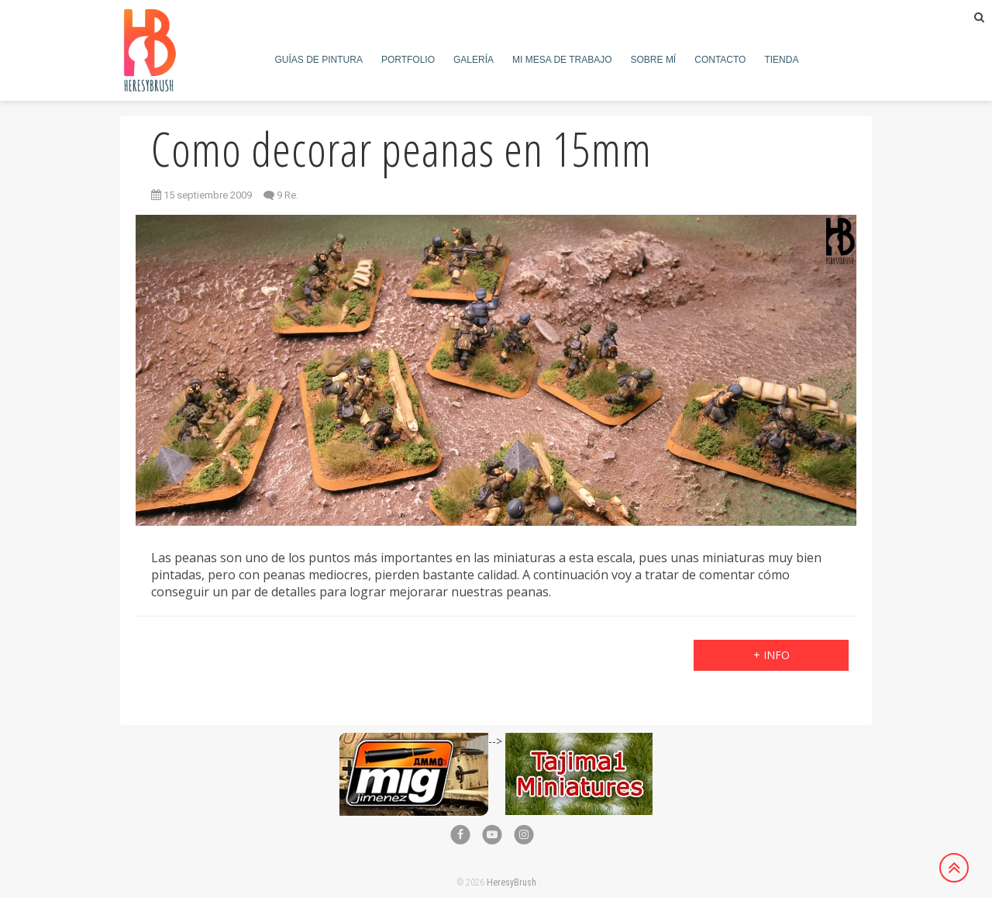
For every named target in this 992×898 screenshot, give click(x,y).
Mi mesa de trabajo (561, 59)
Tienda (781, 59)
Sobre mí (654, 59)
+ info (771, 655)
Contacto (720, 59)
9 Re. (287, 195)
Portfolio (408, 59)
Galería (473, 59)
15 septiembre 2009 (201, 195)
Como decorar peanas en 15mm (401, 149)
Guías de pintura (319, 59)
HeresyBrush (511, 882)
